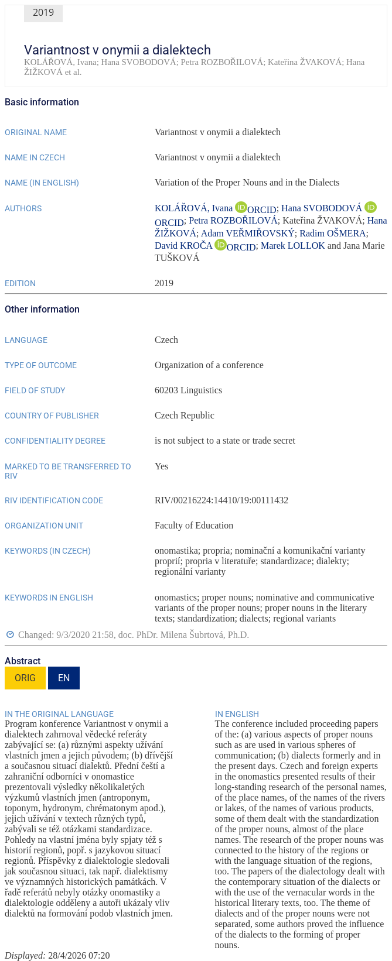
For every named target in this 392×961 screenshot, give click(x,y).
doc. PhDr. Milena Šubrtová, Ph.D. (184, 635)
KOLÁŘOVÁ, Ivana (195, 208)
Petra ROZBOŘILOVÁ (233, 220)
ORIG (25, 678)
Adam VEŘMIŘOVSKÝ (248, 233)
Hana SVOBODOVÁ (322, 208)
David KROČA (184, 245)
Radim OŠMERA (332, 233)
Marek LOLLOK (293, 245)
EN (64, 678)
